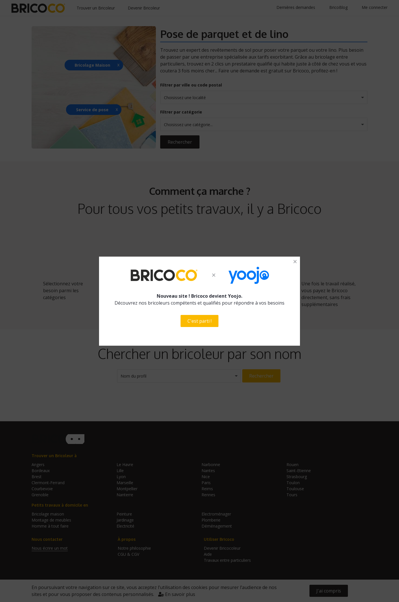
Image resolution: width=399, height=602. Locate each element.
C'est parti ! (199, 321)
